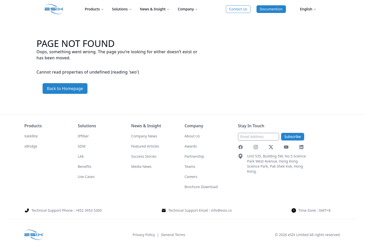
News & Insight (155, 9)
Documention (271, 9)
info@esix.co (221, 210)
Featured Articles (145, 146)
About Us (192, 136)
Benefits (85, 166)
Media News (141, 166)
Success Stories (143, 156)
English (308, 9)
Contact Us (238, 9)
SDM (82, 146)
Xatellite (31, 136)
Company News (144, 136)
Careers (191, 176)
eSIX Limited (298, 234)
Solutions (122, 9)
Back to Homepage (65, 88)
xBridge (30, 146)
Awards (191, 146)
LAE (81, 156)
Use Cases (86, 176)
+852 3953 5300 (89, 210)
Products (94, 9)
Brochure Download (201, 186)
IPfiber (83, 136)
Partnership (194, 156)
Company (188, 9)
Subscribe (292, 136)
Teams (190, 166)
